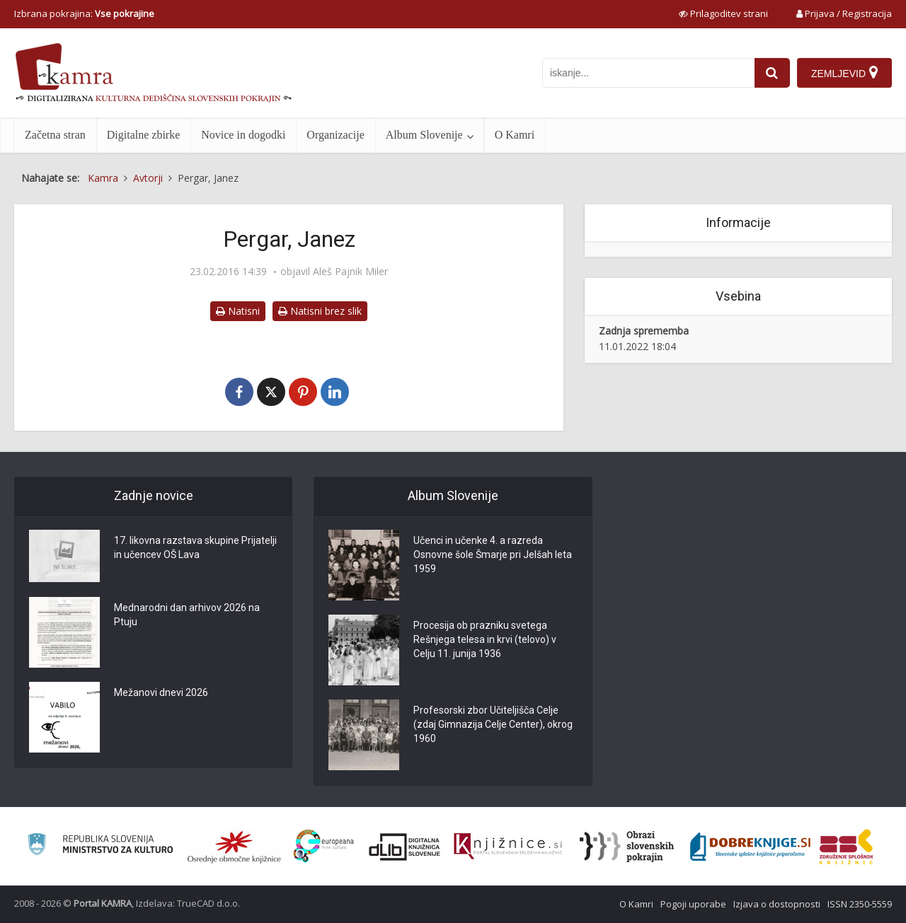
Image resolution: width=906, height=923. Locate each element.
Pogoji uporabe (693, 904)
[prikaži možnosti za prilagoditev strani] (723, 13)
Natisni (238, 311)
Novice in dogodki (243, 135)
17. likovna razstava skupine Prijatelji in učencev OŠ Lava (195, 547)
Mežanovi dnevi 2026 (161, 692)
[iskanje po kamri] (648, 73)
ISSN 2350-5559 (859, 904)
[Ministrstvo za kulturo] (100, 846)
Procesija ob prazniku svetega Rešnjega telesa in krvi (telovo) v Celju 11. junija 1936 (484, 639)
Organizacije (335, 135)
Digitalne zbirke (143, 135)
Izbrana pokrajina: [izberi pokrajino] (84, 13)
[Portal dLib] (405, 846)
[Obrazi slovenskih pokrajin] (627, 846)
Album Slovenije (424, 135)
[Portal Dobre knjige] (750, 846)
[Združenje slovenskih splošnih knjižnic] (508, 846)
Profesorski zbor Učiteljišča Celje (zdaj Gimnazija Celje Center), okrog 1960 (493, 724)
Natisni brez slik (320, 311)
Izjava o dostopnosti (776, 904)
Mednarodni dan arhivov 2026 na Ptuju (187, 614)
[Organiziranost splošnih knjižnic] (234, 846)
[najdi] (772, 73)
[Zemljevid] (844, 73)
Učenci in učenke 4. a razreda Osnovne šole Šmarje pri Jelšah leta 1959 (492, 554)
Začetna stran (55, 135)
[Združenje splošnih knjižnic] (846, 846)
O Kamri (514, 135)
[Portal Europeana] (324, 846)
